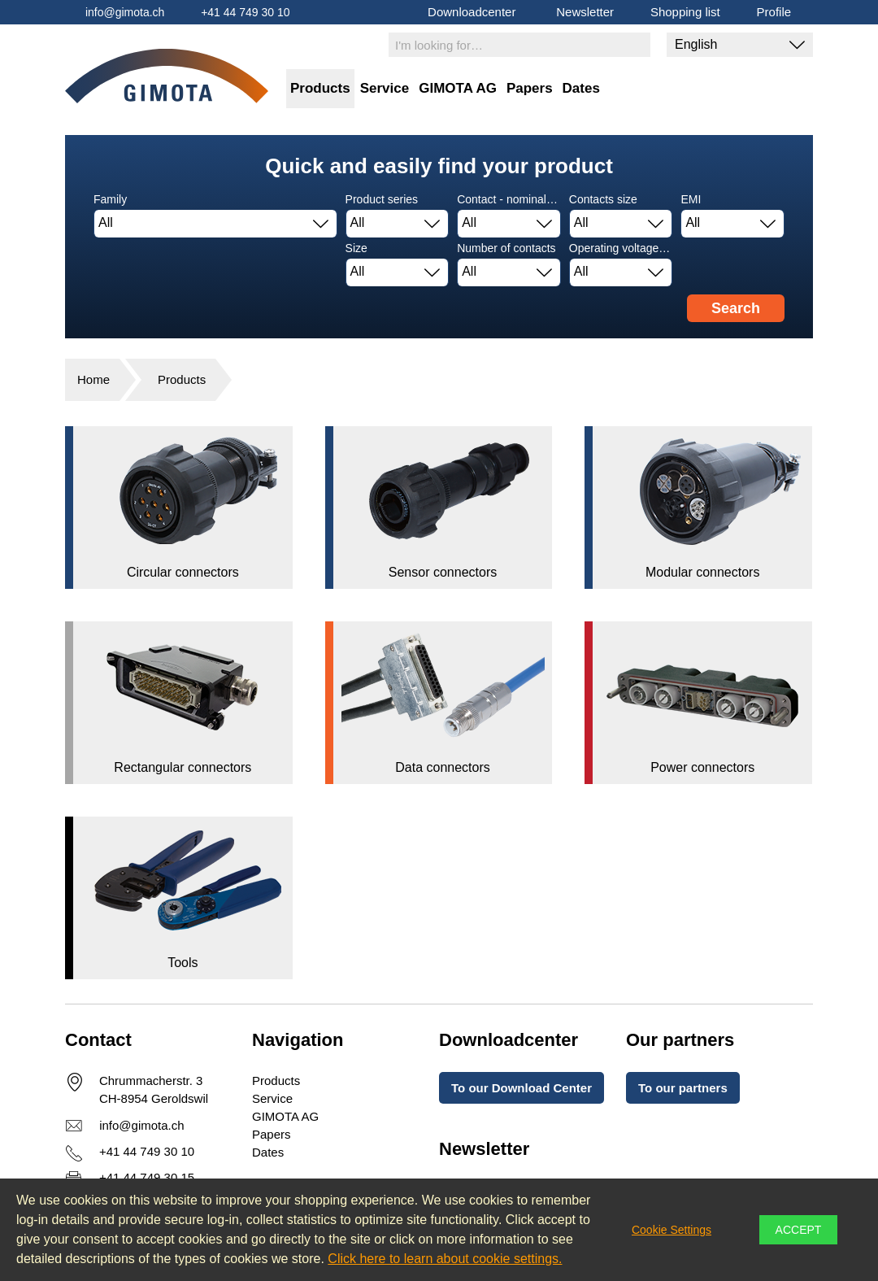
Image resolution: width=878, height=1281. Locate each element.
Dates (581, 88)
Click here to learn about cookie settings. (445, 1259)
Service (385, 88)
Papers (529, 88)
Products (320, 88)
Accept (799, 1229)
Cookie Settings (671, 1229)
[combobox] (215, 223)
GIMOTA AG (458, 88)
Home (93, 379)
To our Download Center (521, 1088)
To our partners (683, 1088)
